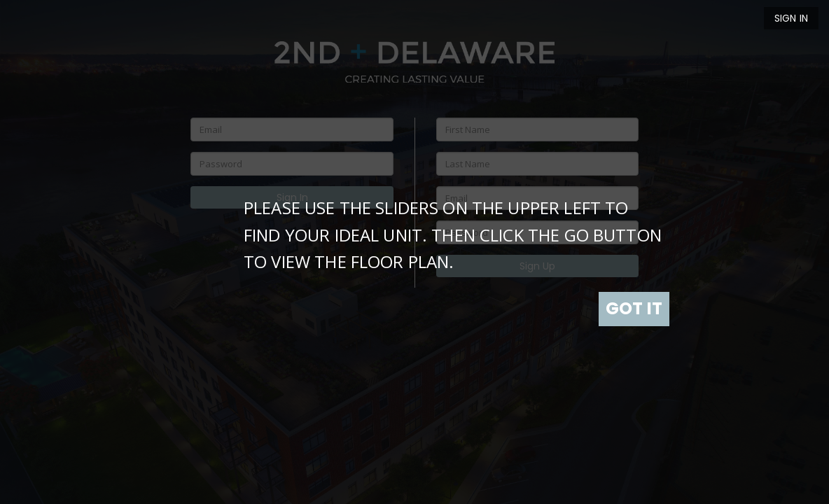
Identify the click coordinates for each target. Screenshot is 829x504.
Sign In (791, 18)
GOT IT (634, 308)
